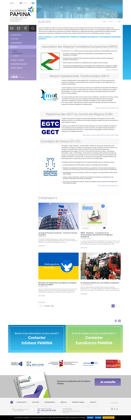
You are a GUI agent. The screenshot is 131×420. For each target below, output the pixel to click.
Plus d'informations (108, 418)
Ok (32, 28)
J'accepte (90, 418)
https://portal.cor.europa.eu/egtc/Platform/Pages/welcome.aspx (100, 135)
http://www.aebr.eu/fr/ (112, 70)
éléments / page (49, 306)
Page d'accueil (104, 21)
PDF (119, 321)
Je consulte (107, 383)
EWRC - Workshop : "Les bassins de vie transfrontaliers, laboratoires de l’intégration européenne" (97, 235)
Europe (119, 21)
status (72, 51)
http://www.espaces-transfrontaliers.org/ (106, 108)
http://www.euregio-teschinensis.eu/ (108, 185)
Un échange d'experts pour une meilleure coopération (100, 283)
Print (116, 321)
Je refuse (98, 418)
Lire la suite (41, 245)
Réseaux (111, 21)
